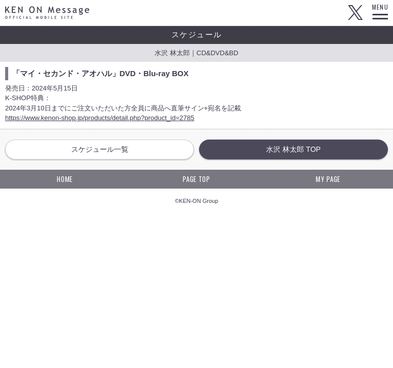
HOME (65, 179)
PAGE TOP (196, 179)
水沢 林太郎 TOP (293, 149)
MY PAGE (328, 179)
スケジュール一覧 (99, 149)
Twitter (355, 13)
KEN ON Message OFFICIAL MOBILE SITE (47, 12)
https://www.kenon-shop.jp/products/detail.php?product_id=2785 (99, 118)
